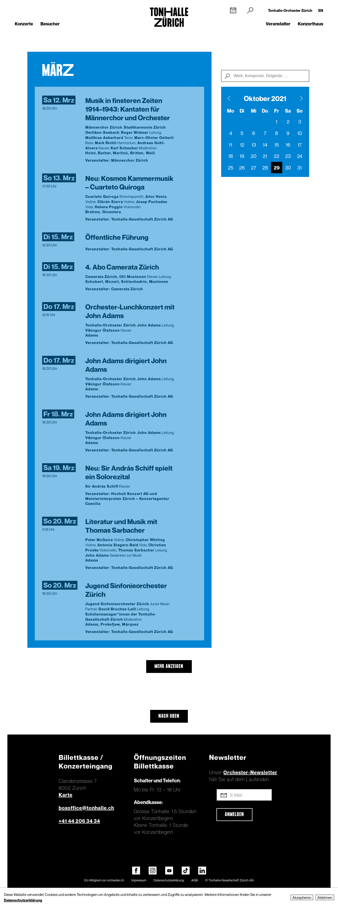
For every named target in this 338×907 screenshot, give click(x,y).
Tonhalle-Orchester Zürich (290, 10)
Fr (276, 111)
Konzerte (24, 23)
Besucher (50, 23)
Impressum (138, 880)
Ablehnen (324, 897)
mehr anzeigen (169, 666)
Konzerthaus (310, 23)
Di (242, 111)
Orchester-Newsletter (250, 772)
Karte (65, 795)
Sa (288, 111)
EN (320, 10)
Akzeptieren (301, 897)
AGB (194, 880)
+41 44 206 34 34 (79, 821)
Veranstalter (278, 23)
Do (265, 111)
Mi (253, 111)
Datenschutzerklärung (169, 880)
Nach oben (169, 716)
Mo (230, 111)
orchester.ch (115, 880)
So (300, 111)
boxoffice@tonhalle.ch (86, 808)
